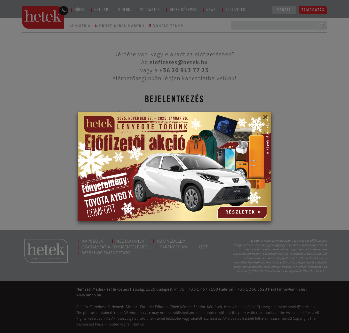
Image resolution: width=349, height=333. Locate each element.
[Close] (265, 119)
